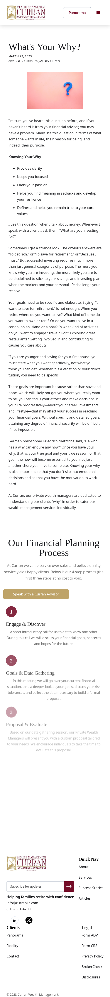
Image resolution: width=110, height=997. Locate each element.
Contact (13, 956)
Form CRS (89, 945)
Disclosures (90, 977)
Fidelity (12, 945)
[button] (98, 12)
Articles (85, 898)
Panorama (15, 935)
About (83, 866)
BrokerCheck (91, 966)
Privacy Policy (92, 956)
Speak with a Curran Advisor (36, 594)
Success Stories (91, 887)
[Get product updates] (35, 886)
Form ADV (89, 935)
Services (85, 877)
